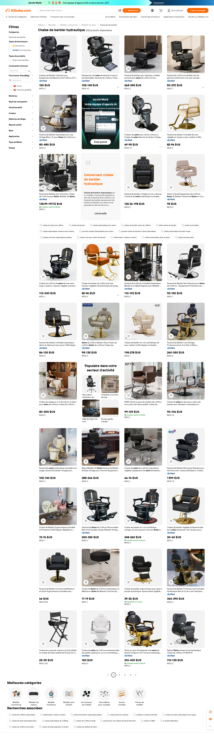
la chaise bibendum (169, 721)
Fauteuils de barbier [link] (108, 25)
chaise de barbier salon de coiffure (136, 225)
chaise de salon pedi (184, 237)
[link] (210, 711)
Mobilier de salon (89, 25)
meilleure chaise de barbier (145, 715)
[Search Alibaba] (77, 10)
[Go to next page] (135, 674)
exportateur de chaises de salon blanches (118, 721)
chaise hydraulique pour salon (103, 225)
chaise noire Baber (190, 225)
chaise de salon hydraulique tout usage (179, 715)
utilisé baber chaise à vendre (52, 715)
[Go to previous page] (108, 674)
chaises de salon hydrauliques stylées (56, 237)
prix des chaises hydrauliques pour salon (96, 231)
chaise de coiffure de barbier (21, 727)
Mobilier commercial (68, 25)
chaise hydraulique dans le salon (156, 237)
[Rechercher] (132, 10)
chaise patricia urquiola (117, 715)
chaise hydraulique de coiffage (55, 721)
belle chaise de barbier (166, 225)
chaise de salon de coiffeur (51, 225)
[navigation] (21, 350)
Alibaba (41, 25)
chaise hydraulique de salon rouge (175, 231)
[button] (119, 10)
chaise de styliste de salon (85, 727)
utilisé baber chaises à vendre (124, 237)
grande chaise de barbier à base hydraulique (137, 231)
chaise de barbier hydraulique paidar (86, 715)
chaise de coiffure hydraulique (22, 715)
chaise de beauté (77, 225)
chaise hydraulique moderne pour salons (57, 231)
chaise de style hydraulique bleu (23, 721)
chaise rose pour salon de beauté (91, 237)
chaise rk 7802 (148, 721)
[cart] (161, 11)
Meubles (52, 25)
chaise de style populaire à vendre (54, 727)
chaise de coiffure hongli (84, 721)
